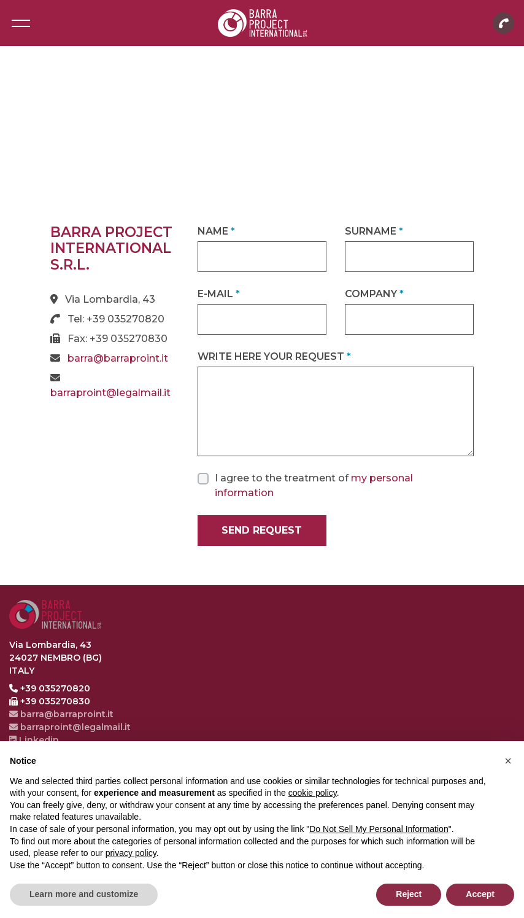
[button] (508, 761)
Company (374, 294)
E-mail (219, 294)
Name (216, 231)
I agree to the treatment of (314, 485)
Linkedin (34, 739)
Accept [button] (480, 894)
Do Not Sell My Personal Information (378, 829)
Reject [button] (409, 894)
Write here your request (274, 356)
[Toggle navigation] (20, 23)
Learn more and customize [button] (83, 894)
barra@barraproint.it (117, 358)
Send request (262, 530)
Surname (374, 231)
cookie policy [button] (312, 793)
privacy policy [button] (131, 853)
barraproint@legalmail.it (110, 393)
